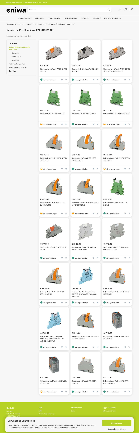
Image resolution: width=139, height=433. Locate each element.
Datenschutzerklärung (46, 414)
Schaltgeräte (29, 24)
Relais (39, 24)
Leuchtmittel (85, 18)
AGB (40, 411)
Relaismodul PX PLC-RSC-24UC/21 (52, 113)
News (73, 411)
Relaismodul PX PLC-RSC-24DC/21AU (116, 113)
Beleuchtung (39, 18)
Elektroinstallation (54, 18)
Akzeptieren (116, 423)
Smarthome (97, 18)
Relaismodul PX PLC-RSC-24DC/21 (84, 113)
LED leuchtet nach (109, 411)
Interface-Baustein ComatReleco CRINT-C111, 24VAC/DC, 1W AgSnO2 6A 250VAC (84, 294)
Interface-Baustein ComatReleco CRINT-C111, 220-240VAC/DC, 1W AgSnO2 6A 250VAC (52, 338)
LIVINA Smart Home (25, 18)
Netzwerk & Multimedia (112, 18)
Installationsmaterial (70, 18)
